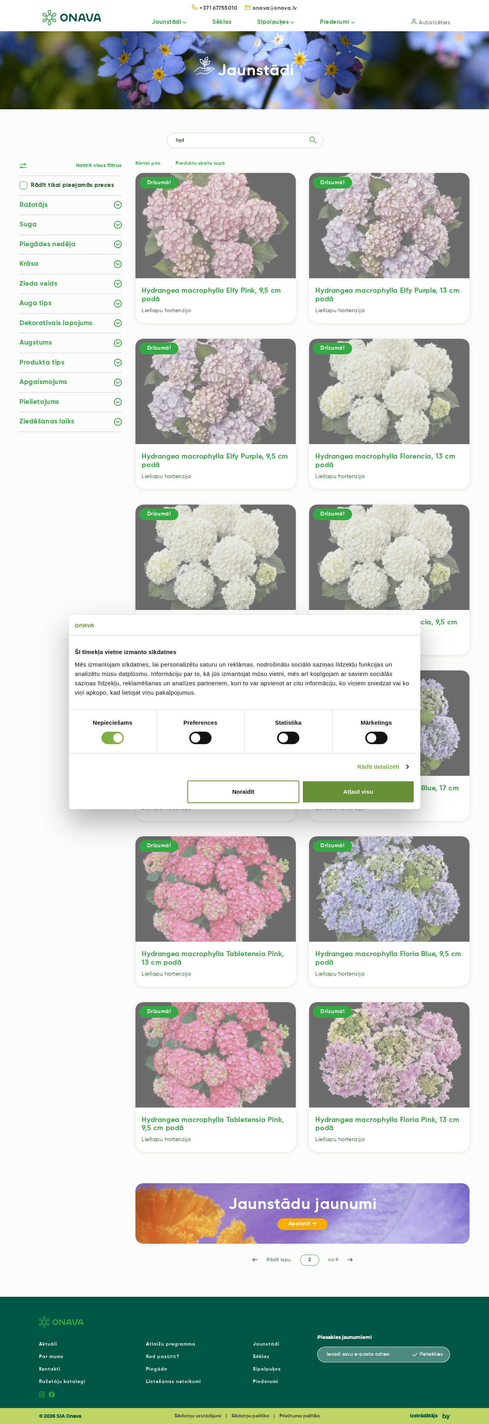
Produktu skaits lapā (200, 163)
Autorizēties (430, 22)
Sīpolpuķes (268, 22)
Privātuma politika (299, 1416)
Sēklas (215, 22)
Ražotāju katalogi (62, 1382)
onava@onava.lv (271, 8)
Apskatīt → (302, 1224)
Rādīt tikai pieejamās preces (72, 185)
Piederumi (332, 22)
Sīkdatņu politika (250, 1416)
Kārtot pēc (147, 163)
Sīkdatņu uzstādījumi (197, 1416)
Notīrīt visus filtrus (99, 165)
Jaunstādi (157, 22)
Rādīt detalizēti (378, 766)
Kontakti (49, 1369)
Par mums (51, 1357)
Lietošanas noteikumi (173, 1382)
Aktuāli (48, 1344)
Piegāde (156, 1369)
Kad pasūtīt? (163, 1357)
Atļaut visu (358, 791)
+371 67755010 (214, 8)
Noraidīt (243, 791)
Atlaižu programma (171, 1344)
